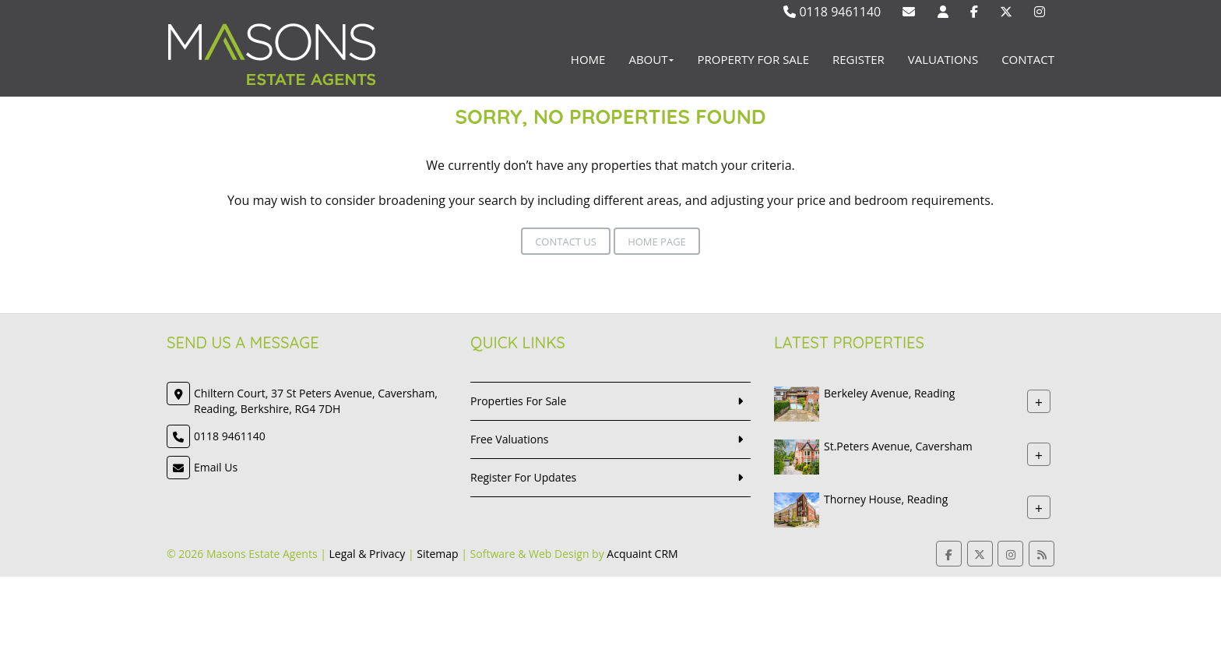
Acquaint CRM (642, 553)
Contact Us (565, 242)
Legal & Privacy (367, 553)
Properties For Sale (518, 401)
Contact (1027, 59)
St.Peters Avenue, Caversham (898, 446)
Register (858, 59)
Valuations (943, 59)
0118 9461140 (832, 11)
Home (588, 59)
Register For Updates (523, 477)
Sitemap (437, 553)
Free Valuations (509, 439)
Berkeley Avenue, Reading (889, 393)
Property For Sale (753, 59)
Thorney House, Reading (886, 499)
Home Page (657, 242)
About (651, 59)
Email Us (216, 467)
